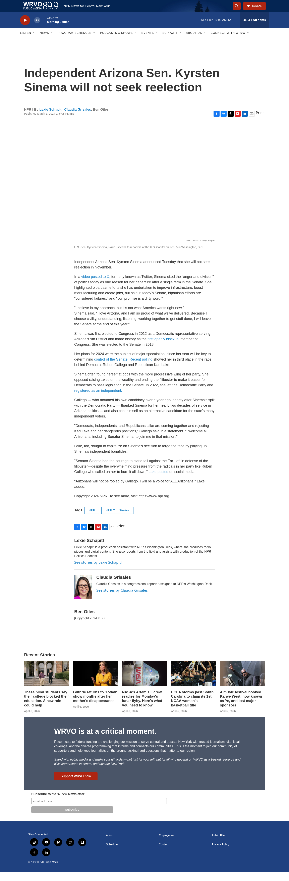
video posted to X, (95, 286)
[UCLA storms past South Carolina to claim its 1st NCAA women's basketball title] (193, 682)
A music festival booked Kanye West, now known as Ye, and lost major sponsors (241, 708)
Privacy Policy (220, 853)
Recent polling (140, 368)
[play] (25, 29)
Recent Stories (39, 663)
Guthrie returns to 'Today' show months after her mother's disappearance (95, 705)
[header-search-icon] (238, 11)
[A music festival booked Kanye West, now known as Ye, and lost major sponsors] (242, 682)
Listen (25, 41)
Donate (258, 10)
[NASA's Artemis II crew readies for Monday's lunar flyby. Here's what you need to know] (144, 682)
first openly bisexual (164, 348)
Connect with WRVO (228, 41)
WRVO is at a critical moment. (105, 740)
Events (147, 41)
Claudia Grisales (77, 118)
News (44, 41)
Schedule (112, 853)
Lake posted (159, 481)
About (109, 844)
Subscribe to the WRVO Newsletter (57, 803)
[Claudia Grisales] (83, 596)
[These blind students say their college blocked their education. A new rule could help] (46, 682)
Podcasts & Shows (116, 41)
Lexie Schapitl (51, 118)
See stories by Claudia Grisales (122, 599)
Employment (166, 844)
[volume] (37, 29)
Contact (163, 853)
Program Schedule (74, 41)
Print (260, 121)
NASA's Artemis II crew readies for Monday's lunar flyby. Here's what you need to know (142, 708)
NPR (92, 519)
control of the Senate (110, 368)
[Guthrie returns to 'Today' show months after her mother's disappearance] (95, 682)
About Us (194, 41)
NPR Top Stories (117, 519)
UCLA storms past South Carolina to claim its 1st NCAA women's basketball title (192, 708)
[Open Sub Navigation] (34, 41)
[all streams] (254, 29)
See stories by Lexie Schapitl (98, 571)
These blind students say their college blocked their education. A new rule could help (46, 708)
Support (170, 41)
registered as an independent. (98, 400)
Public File (218, 844)
